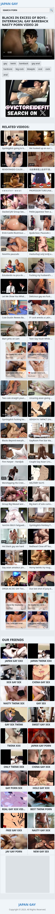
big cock (20, 69)
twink (13, 63)
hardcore (8, 69)
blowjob (31, 69)
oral (40, 69)
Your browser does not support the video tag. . (27, 44)
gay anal (36, 63)
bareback (23, 63)
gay (5, 63)
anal (6, 74)
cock (48, 69)
